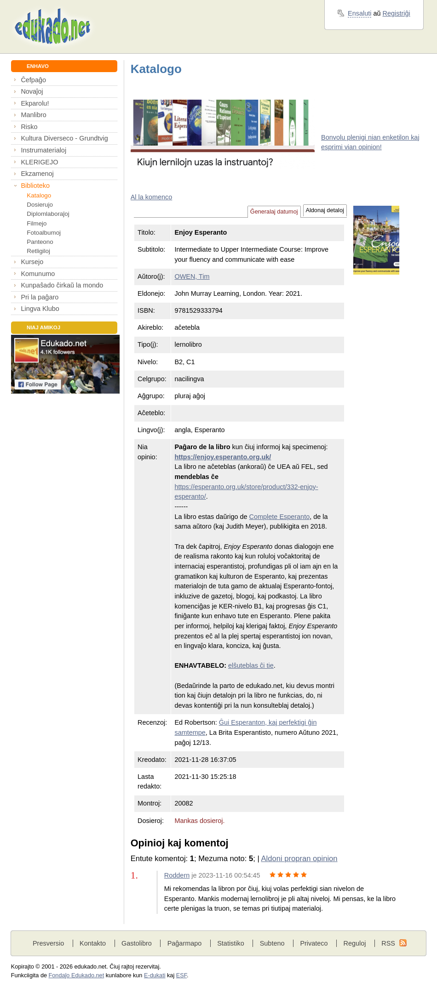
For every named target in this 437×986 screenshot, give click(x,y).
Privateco (314, 943)
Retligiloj (38, 251)
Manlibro (33, 114)
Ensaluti (359, 13)
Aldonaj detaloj (325, 210)
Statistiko (230, 943)
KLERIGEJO (39, 162)
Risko (29, 126)
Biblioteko (35, 185)
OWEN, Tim (191, 276)
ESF (181, 975)
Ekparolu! (35, 103)
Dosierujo (40, 204)
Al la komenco (151, 197)
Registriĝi (396, 13)
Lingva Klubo (40, 308)
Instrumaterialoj (43, 150)
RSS (388, 943)
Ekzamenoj (37, 173)
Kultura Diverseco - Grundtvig (64, 138)
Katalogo (39, 195)
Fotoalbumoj (44, 232)
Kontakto (93, 943)
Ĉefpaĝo (33, 80)
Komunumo (38, 273)
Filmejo (36, 223)
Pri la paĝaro (39, 297)
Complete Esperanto (279, 516)
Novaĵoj (32, 91)
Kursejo (32, 261)
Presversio (48, 943)
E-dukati (155, 975)
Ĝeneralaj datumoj (274, 211)
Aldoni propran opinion (299, 858)
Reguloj (354, 943)
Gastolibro (136, 943)
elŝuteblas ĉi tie (251, 665)
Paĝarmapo (184, 943)
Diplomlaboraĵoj (48, 213)
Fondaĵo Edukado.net (76, 975)
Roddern (177, 875)
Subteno (272, 943)
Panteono (40, 241)
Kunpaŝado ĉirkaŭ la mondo (62, 285)
